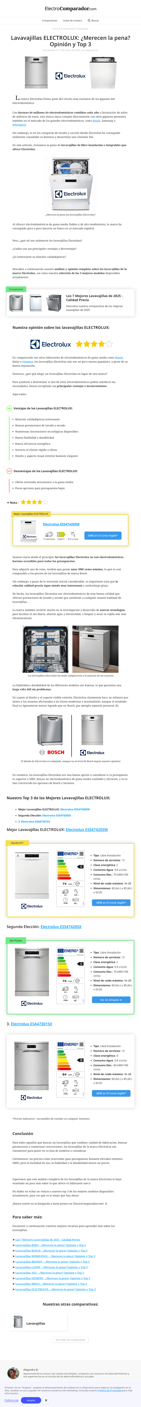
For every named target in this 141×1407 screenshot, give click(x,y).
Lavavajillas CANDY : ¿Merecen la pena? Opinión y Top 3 (51, 1267)
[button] (46, 1400)
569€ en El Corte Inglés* (111, 1093)
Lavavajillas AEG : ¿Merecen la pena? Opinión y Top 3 (49, 1272)
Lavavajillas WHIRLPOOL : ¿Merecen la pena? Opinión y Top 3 (55, 1256)
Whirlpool (19, 124)
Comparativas (49, 20)
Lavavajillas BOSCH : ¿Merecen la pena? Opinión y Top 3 (51, 1250)
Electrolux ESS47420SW (87, 829)
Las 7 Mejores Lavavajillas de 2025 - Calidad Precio (47, 1239)
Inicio (55, 28)
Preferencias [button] (12, 1400)
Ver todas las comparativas (70, 1339)
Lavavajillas (82, 28)
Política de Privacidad (110, 1390)
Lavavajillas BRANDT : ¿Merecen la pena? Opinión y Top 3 (52, 1261)
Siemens (27, 361)
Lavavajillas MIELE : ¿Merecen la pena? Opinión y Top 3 (51, 1284)
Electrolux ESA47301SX (31, 1023)
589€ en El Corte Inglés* (103, 535)
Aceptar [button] (31, 1400)
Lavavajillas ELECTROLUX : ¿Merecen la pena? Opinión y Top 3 (55, 1289)
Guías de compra (72, 20)
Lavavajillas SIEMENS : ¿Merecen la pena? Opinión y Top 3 (52, 1278)
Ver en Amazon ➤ (111, 1000)
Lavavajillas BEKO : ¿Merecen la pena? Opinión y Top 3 (50, 1245)
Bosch (96, 120)
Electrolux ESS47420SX (61, 926)
